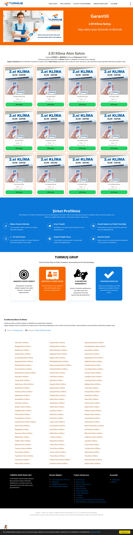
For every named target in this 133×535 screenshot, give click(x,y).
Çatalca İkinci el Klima (57, 343)
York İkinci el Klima (21, 403)
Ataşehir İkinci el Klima (58, 384)
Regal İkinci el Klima (22, 429)
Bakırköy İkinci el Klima (23, 365)
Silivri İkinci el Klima (22, 343)
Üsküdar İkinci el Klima (93, 365)
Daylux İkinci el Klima (92, 407)
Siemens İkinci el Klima (58, 452)
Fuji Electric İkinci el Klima (24, 456)
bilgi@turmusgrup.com (59, 484)
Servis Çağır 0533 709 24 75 (61, 480)
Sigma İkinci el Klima (92, 452)
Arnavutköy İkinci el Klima (24, 358)
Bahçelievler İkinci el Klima (94, 358)
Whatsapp (55, 482)
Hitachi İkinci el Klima (22, 414)
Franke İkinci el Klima (57, 456)
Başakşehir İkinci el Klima (24, 361)
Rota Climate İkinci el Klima (94, 426)
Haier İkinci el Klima (56, 414)
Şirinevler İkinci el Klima (58, 392)
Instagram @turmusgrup (59, 486)
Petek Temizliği (81, 488)
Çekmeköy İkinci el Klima (58, 350)
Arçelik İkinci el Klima (57, 403)
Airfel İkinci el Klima (91, 395)
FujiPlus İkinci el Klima (23, 441)
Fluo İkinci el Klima (91, 456)
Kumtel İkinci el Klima (57, 426)
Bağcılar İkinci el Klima (57, 358)
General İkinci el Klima (92, 418)
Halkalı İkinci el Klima (22, 395)
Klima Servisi (80, 482)
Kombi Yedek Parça (82, 493)
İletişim (114, 482)
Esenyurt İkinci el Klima (93, 373)
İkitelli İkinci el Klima (22, 350)
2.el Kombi (79, 497)
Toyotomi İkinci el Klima (23, 448)
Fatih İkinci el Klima (56, 377)
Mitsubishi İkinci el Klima (93, 433)
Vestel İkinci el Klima (57, 429)
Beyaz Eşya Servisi (82, 491)
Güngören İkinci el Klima (93, 377)
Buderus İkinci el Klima (23, 407)
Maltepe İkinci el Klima (92, 384)
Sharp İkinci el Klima (57, 441)
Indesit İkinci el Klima (92, 422)
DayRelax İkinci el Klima (23, 411)
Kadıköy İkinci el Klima (23, 354)
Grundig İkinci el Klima (23, 418)
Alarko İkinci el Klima (57, 399)
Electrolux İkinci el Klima (93, 460)
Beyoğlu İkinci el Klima (23, 346)
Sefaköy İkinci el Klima (57, 395)
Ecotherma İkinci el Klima (59, 463)
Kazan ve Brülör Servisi (83, 484)
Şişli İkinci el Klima (56, 380)
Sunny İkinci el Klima (22, 452)
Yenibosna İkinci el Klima (23, 392)
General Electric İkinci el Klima (25, 422)
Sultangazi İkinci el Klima (93, 380)
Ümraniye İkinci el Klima (23, 369)
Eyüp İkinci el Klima (21, 377)
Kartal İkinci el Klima (92, 350)
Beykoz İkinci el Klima (57, 388)
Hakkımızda (116, 480)
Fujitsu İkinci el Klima (57, 422)
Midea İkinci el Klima (22, 437)
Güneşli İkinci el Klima (92, 392)
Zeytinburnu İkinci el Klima (24, 384)
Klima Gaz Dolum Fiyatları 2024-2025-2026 (90, 500)
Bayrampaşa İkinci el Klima (94, 343)
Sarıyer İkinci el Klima (22, 380)
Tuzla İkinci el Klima (91, 388)
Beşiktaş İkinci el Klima (58, 346)
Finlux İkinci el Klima (22, 460)
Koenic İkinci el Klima (22, 426)
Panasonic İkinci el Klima (23, 433)
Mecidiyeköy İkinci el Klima (59, 361)
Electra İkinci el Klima (22, 463)
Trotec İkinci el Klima (57, 445)
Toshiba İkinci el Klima (92, 448)
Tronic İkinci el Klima (92, 445)
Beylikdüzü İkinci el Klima (93, 361)
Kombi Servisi (80, 480)
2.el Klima (79, 495)
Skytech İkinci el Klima (92, 463)
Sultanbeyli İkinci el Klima (59, 369)
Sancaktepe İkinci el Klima (94, 369)
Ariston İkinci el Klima (92, 403)
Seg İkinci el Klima (91, 441)
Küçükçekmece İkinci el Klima (95, 346)
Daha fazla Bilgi (95, 532)
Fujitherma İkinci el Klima (94, 437)
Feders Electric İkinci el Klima (60, 460)
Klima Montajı (80, 486)
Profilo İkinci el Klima (92, 429)
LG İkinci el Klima (56, 437)
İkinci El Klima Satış (43, 330)
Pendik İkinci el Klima (22, 388)
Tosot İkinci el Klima (57, 448)
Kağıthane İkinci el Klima (58, 354)
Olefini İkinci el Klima (57, 433)
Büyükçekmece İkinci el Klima (25, 373)
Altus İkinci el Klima (91, 399)
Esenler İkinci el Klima (57, 373)
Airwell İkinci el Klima (22, 399)
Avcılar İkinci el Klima (92, 354)
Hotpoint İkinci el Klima (93, 411)
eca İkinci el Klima (56, 411)
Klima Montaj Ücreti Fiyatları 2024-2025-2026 (91, 502)
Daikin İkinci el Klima (57, 407)
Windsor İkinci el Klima (23, 445)
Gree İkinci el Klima (56, 418)
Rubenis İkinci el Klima (92, 414)
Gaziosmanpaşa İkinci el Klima (60, 365)
